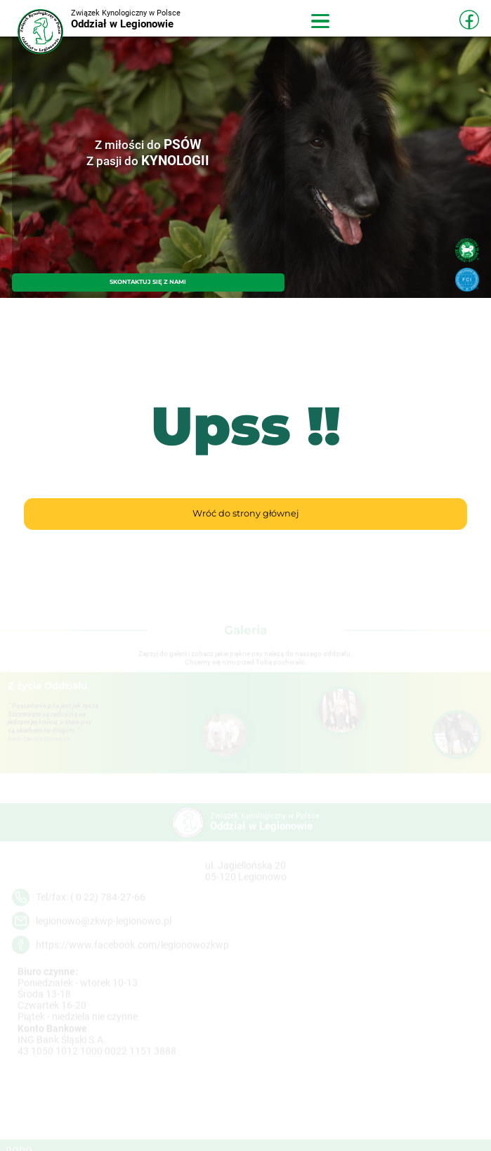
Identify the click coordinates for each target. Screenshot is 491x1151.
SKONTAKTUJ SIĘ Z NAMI (148, 281)
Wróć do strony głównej (245, 513)
